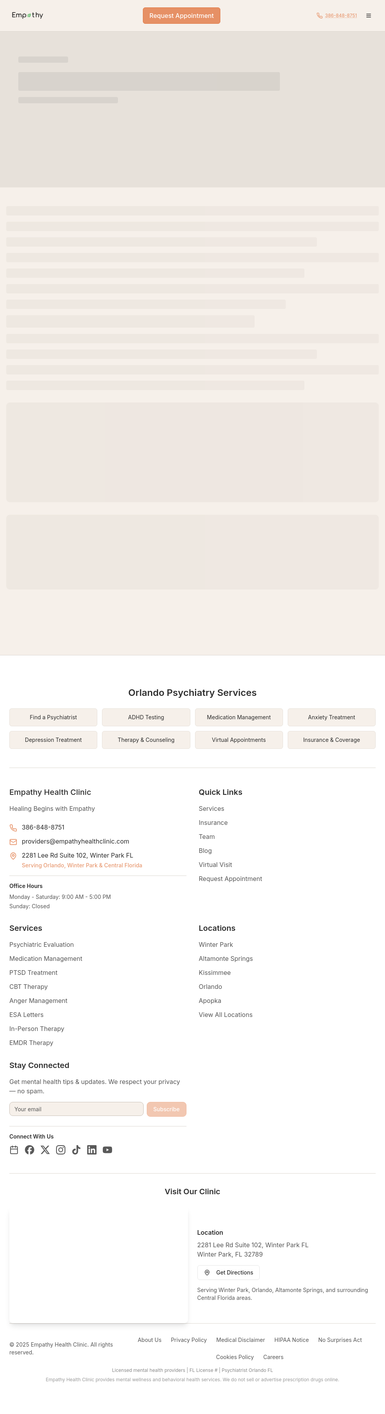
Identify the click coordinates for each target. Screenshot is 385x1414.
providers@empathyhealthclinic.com (75, 841)
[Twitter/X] (45, 1150)
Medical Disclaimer (240, 1339)
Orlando (210, 986)
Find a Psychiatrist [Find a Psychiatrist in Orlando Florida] (53, 717)
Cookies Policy (235, 1357)
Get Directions (228, 1272)
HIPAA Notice (291, 1339)
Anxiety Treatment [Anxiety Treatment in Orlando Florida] (331, 717)
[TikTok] (76, 1150)
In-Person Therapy (36, 1029)
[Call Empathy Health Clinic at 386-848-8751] (336, 15)
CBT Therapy (28, 986)
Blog (205, 850)
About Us (150, 1339)
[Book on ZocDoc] (14, 1150)
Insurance (213, 822)
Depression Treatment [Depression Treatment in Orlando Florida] (53, 739)
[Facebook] (29, 1150)
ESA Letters (26, 1015)
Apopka (210, 1000)
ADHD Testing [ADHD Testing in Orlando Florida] (146, 717)
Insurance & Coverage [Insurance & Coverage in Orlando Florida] (331, 739)
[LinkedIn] (92, 1150)
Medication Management (45, 958)
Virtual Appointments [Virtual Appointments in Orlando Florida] (239, 739)
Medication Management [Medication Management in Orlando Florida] (239, 717)
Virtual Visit (215, 865)
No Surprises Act (340, 1339)
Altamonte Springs (226, 958)
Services (212, 808)
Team (207, 836)
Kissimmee (215, 972)
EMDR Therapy (31, 1043)
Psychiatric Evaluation (41, 944)
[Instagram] (60, 1150)
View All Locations (226, 1015)
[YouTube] (107, 1150)
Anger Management (38, 1000)
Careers (273, 1357)
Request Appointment (181, 15)
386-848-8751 (43, 827)
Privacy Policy (189, 1339)
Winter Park (216, 944)
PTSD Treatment (33, 972)
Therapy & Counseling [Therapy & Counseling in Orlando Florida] (146, 739)
